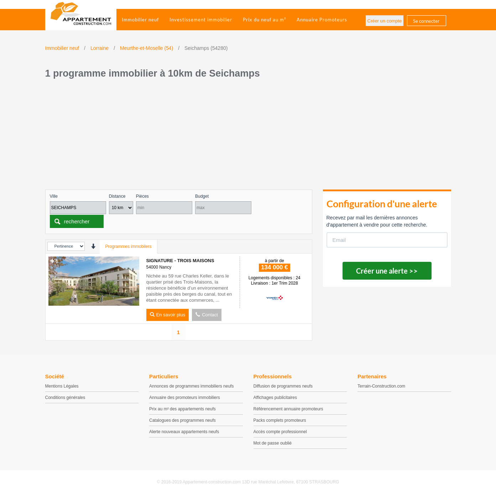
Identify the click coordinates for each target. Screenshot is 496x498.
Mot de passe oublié (273, 443)
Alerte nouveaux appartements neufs (184, 431)
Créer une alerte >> (387, 270)
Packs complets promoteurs (280, 420)
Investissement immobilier (200, 19)
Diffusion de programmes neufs (283, 386)
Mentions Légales (62, 386)
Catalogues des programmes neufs (182, 420)
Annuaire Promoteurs (322, 19)
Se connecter (426, 21)
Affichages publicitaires (275, 397)
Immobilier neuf (140, 19)
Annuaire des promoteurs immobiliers (184, 397)
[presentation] (93, 246)
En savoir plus (168, 314)
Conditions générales (65, 397)
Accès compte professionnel (280, 431)
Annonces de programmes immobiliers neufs (191, 386)
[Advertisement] (248, 136)
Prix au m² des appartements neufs (182, 408)
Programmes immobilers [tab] (128, 246)
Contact (206, 314)
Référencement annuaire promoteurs (288, 408)
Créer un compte (384, 21)
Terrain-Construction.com (381, 386)
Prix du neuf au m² (264, 19)
